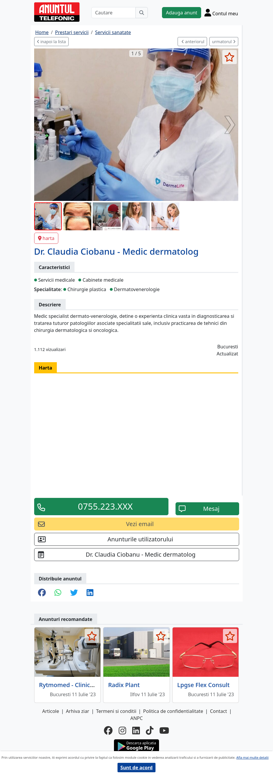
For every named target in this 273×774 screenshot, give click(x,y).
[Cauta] (141, 12)
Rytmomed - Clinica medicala (79, 685)
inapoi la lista (51, 41)
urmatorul (224, 41)
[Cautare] (113, 12)
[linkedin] (136, 730)
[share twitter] (74, 593)
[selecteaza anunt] (229, 57)
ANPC (136, 718)
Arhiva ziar (77, 711)
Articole (50, 711)
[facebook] (108, 730)
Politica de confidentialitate (173, 711)
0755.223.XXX (105, 506)
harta (46, 238)
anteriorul (192, 41)
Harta (45, 368)
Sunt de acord (136, 767)
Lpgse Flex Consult (203, 685)
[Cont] (221, 12)
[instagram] (122, 730)
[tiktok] (149, 730)
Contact (218, 711)
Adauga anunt (181, 12)
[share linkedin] (90, 593)
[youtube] (164, 730)
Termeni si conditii (116, 711)
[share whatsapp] (58, 593)
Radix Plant (124, 685)
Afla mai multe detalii (252, 757)
